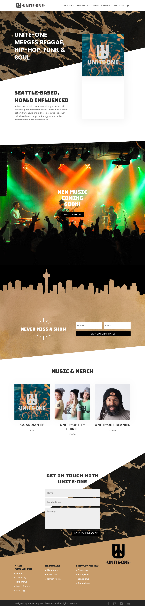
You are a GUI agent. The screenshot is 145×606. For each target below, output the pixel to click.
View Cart (52, 574)
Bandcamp (83, 578)
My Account (53, 570)
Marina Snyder (35, 603)
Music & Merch (101, 6)
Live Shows (83, 6)
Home (19, 573)
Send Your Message (86, 533)
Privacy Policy (54, 578)
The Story (68, 6)
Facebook (83, 570)
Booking (119, 6)
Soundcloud (84, 583)
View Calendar (72, 214)
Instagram (83, 574)
